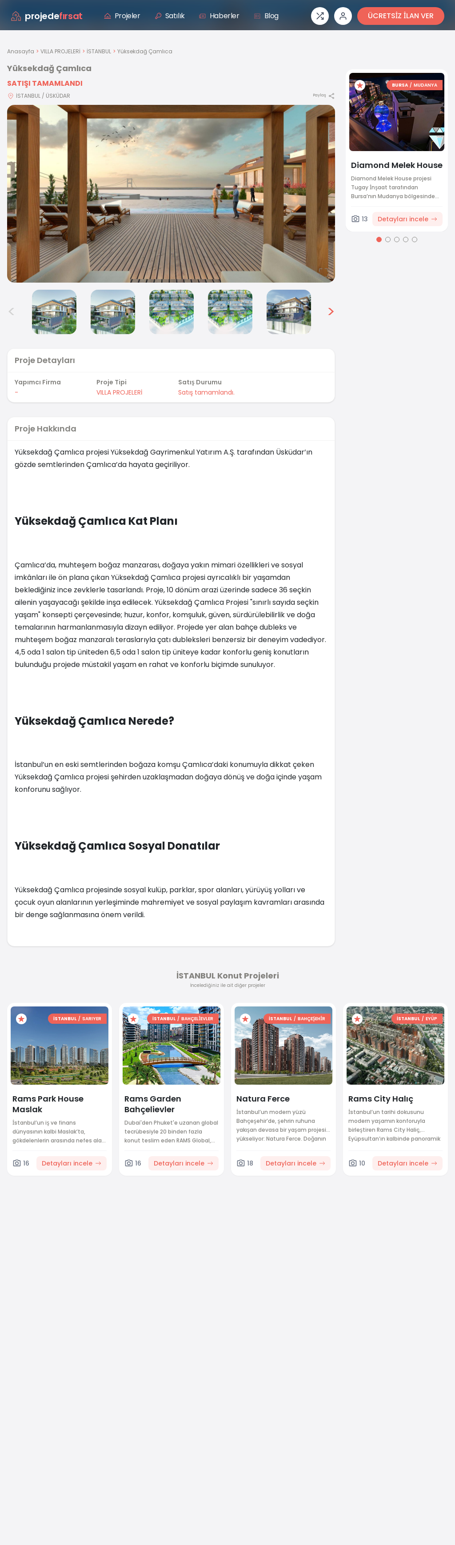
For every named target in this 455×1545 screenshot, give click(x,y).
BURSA (400, 85)
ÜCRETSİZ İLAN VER (401, 16)
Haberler (219, 16)
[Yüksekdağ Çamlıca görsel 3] (54, 312)
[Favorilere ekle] (360, 85)
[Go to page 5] (414, 239)
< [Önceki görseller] (11, 312)
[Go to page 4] (405, 239)
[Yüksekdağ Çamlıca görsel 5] (171, 312)
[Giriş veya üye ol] (343, 16)
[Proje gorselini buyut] (171, 194)
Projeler (122, 16)
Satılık (170, 16)
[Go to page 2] (388, 239)
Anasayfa (20, 51)
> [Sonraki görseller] (331, 312)
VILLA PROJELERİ (60, 51)
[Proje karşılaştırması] (320, 16)
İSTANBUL (99, 51)
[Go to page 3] (396, 239)
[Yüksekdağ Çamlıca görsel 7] (289, 312)
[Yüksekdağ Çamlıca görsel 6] (230, 312)
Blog (266, 16)
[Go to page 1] (379, 239)
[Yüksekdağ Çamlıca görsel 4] (113, 312)
